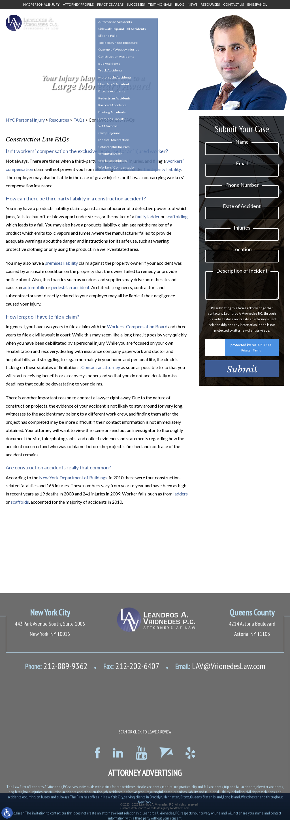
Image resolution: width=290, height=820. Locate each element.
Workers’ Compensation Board (137, 326)
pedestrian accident (70, 287)
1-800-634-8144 (128, 24)
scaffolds (20, 502)
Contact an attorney (100, 367)
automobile (34, 287)
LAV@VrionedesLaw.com (220, 774)
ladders (180, 493)
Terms (257, 354)
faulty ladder (147, 216)
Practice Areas (110, 4)
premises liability (61, 263)
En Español (257, 4)
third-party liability (162, 169)
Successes (136, 4)
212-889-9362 (56, 774)
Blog (179, 4)
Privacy (245, 354)
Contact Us (233, 4)
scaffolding (177, 216)
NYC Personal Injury (41, 4)
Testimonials (160, 4)
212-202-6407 (131, 774)
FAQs (78, 119)
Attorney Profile (78, 4)
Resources (210, 4)
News (192, 4)
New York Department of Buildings (73, 477)
